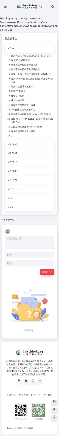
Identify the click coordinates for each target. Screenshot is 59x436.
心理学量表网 (27, 428)
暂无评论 (10, 219)
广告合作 (35, 395)
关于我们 (47, 395)
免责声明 (23, 395)
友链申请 (11, 395)
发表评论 (47, 272)
